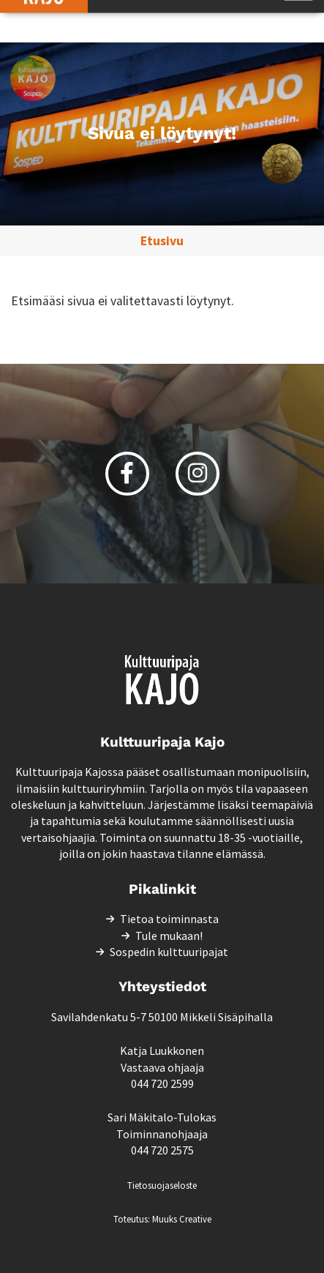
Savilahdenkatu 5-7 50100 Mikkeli (133, 1016)
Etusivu (162, 241)
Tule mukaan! (169, 935)
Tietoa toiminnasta (169, 918)
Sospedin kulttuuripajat (169, 951)
